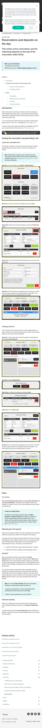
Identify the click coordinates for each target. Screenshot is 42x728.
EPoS (28, 122)
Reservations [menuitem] (8, 694)
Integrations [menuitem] (6, 704)
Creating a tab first (15, 89)
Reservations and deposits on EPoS (11, 643)
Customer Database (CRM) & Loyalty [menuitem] (14, 690)
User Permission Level (27, 128)
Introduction (9, 80)
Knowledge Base (6, 33)
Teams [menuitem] (4, 697)
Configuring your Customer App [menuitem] (13, 680)
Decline (31, 27)
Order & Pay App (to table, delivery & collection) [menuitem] (17, 687)
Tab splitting (13, 96)
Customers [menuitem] (6, 677)
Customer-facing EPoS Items (9, 655)
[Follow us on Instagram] (32, 714)
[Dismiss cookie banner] (36, 6)
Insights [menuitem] (5, 701)
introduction (14, 122)
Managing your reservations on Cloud (26, 158)
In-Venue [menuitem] (5, 670)
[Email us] (39, 714)
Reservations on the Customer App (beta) (12, 647)
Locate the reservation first (17, 86)
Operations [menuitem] (6, 674)
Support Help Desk (12, 523)
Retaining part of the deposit (17, 98)
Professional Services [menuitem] (9, 663)
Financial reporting (15, 104)
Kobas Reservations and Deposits (10, 651)
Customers (17, 33)
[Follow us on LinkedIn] (35, 714)
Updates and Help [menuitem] (8, 660)
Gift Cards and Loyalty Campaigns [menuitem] (14, 684)
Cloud (34, 122)
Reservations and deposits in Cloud (10, 639)
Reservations (26, 33)
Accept (18, 27)
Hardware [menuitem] (5, 667)
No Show (12, 101)
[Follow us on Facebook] (28, 714)
